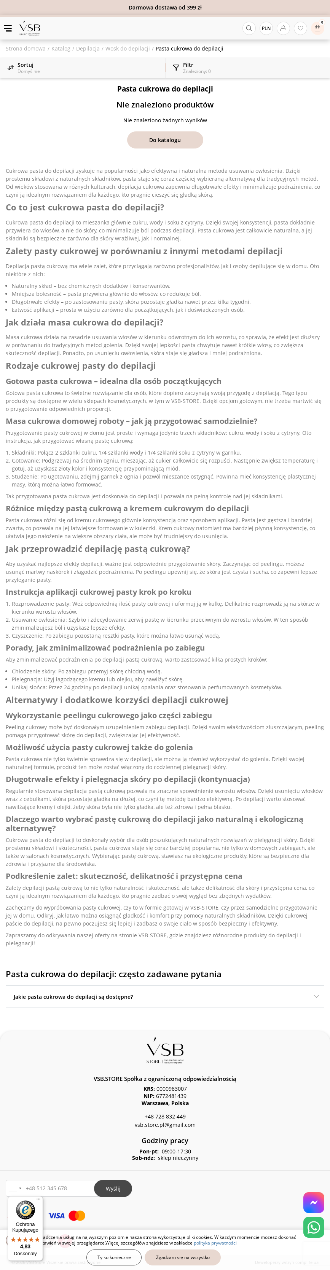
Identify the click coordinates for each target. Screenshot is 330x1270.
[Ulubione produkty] (300, 28)
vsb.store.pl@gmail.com (165, 1124)
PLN (266, 28)
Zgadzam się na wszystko (183, 1257)
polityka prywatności (215, 1243)
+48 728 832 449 (165, 1116)
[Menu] (38, 1200)
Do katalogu (165, 140)
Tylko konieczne (114, 1257)
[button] (15, 1188)
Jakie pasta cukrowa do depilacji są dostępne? (73, 996)
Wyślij (113, 1188)
